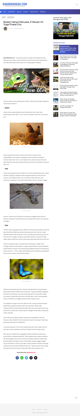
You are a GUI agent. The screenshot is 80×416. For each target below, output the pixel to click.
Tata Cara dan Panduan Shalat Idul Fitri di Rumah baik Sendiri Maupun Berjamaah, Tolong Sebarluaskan (69, 72)
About (34, 409)
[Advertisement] (26, 43)
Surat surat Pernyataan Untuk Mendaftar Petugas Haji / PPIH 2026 (69, 87)
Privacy (46, 409)
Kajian (19, 12)
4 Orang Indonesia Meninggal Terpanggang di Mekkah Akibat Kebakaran (69, 64)
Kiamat (25, 12)
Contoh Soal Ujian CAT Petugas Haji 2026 (62, 18)
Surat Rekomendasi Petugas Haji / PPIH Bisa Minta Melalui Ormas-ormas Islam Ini (69, 94)
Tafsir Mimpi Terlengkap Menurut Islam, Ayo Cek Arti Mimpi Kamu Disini (68, 100)
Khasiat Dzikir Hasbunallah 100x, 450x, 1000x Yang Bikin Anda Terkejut (68, 49)
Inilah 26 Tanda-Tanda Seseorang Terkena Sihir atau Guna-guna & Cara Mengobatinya (68, 80)
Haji (4, 12)
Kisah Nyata (34, 12)
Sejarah (43, 12)
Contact (39, 409)
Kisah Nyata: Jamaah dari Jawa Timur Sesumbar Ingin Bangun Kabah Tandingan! (68, 114)
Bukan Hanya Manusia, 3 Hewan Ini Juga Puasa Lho (23, 23)
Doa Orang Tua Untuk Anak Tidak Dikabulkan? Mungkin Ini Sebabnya (68, 57)
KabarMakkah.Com (19, 28)
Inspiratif (11, 12)
